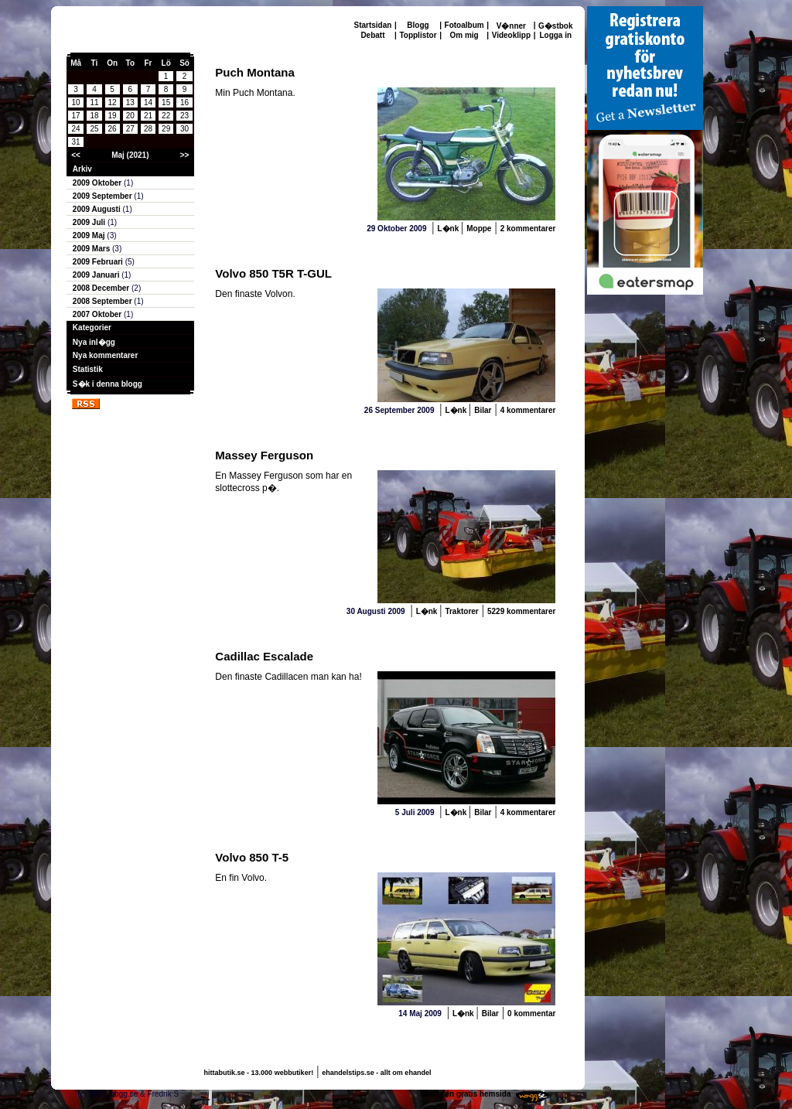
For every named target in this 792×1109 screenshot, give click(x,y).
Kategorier (92, 327)
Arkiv (82, 169)
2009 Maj (90, 235)
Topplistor (417, 35)
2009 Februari (99, 262)
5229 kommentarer (521, 611)
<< (75, 155)
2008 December (102, 288)
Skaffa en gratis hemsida (465, 1094)
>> (184, 155)
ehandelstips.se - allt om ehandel (376, 1073)
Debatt (372, 35)
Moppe (478, 228)
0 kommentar (531, 1013)
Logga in (555, 35)
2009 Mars (92, 248)
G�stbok (555, 26)
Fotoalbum (464, 25)
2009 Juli (90, 222)
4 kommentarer (528, 410)
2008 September (104, 301)
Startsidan (373, 25)
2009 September (104, 196)
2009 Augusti (98, 209)
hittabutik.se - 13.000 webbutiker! (259, 1073)
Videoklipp (511, 35)
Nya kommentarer (105, 355)
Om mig (463, 35)
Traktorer (461, 611)
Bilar (482, 410)
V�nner (511, 26)
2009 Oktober (98, 183)
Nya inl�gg (94, 342)
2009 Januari (97, 275)
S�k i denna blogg (107, 384)
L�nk (449, 228)
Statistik (88, 369)
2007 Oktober (98, 314)
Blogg (417, 25)
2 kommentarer (528, 228)
